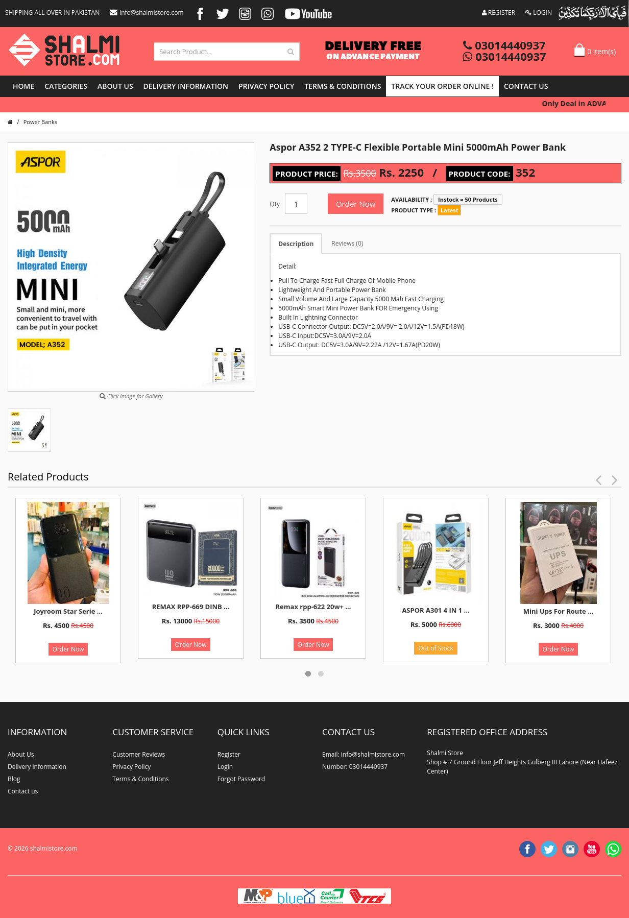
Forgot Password (241, 779)
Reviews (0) (347, 243)
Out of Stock (435, 648)
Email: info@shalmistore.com (363, 754)
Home (23, 86)
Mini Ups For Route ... (558, 611)
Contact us (526, 86)
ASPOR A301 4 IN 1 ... (435, 610)
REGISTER (499, 12)
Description (295, 243)
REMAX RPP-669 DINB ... (191, 606)
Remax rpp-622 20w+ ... (313, 606)
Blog (14, 779)
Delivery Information (185, 86)
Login (225, 766)
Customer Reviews (138, 754)
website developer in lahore (92, 857)
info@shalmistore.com (146, 12)
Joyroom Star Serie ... (68, 611)
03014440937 (504, 45)
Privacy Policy (266, 86)
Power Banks (40, 122)
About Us (115, 86)
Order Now (355, 204)
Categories (65, 86)
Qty (275, 204)
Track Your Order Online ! (442, 86)
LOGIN (538, 12)
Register (228, 754)
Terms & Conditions (342, 86)
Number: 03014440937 (355, 766)
